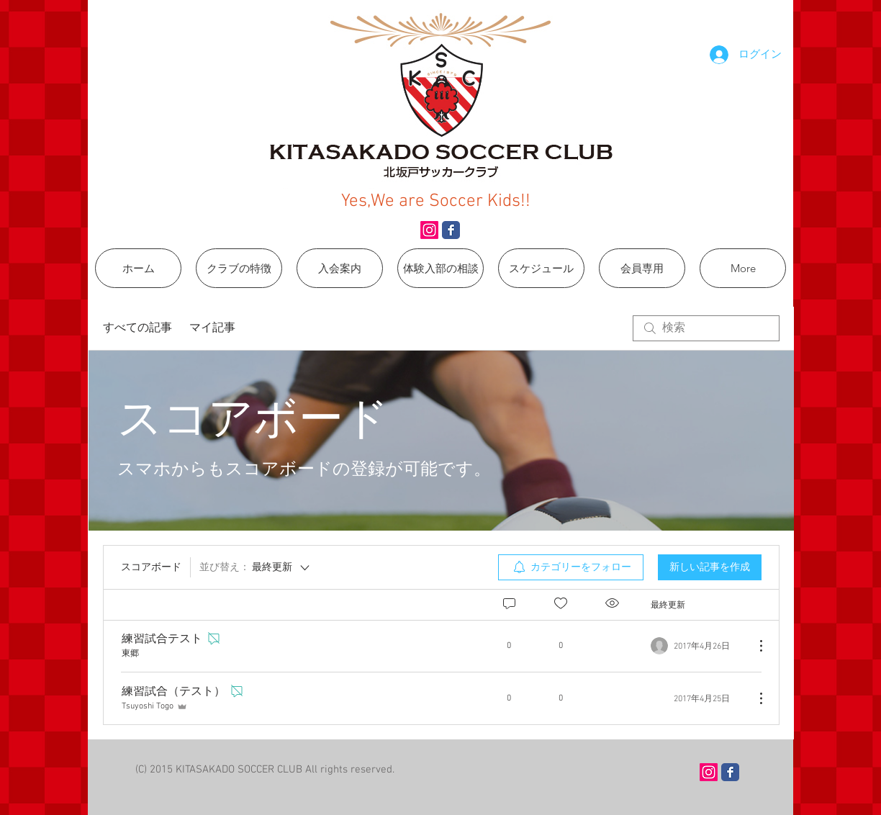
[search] (706, 328)
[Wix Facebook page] (451, 230)
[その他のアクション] (753, 645)
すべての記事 (137, 328)
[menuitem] (570, 567)
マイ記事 (212, 328)
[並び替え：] (255, 567)
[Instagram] (429, 230)
